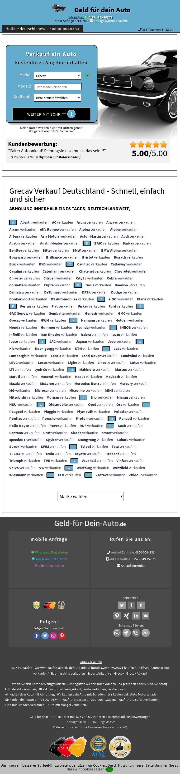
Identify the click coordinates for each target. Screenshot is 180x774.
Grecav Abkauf (136, 673)
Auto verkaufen (91, 662)
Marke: (25, 75)
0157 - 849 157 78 (101, 17)
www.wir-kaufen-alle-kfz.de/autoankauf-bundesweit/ (72, 668)
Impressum (111, 727)
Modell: (24, 86)
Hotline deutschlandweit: (42, 28)
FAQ (124, 727)
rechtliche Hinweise (87, 727)
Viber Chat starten (51, 565)
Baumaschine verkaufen (68, 673)
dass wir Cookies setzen (85, 769)
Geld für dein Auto (102, 9)
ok (109, 769)
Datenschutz (62, 727)
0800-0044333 (145, 552)
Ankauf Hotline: (120, 559)
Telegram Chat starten (51, 559)
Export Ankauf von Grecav (105, 673)
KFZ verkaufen (22, 668)
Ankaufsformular (133, 565)
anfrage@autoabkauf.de (111, 21)
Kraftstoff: (22, 96)
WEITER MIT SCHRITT (51, 114)
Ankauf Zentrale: (123, 552)
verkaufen (34, 222)
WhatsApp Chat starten (51, 552)
